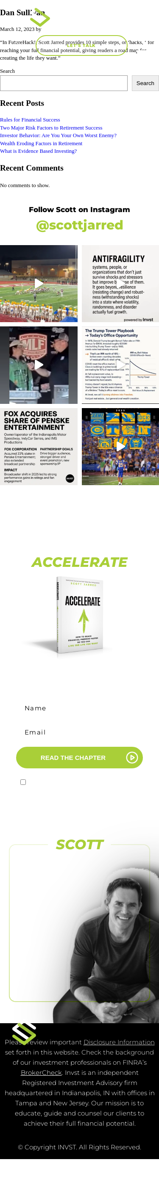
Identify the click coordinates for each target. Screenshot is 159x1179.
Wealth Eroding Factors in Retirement (41, 143)
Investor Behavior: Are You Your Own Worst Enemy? (58, 135)
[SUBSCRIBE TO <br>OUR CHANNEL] (46, 909)
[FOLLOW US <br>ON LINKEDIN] (46, 956)
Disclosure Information (119, 1062)
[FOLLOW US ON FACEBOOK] (46, 868)
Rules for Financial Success (30, 120)
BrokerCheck (41, 1092)
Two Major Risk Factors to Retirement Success (51, 128)
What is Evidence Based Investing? (38, 151)
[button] (16, 46)
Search (7, 71)
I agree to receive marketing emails (84, 783)
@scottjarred (79, 225)
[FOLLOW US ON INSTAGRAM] (112, 868)
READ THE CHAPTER (73, 757)
